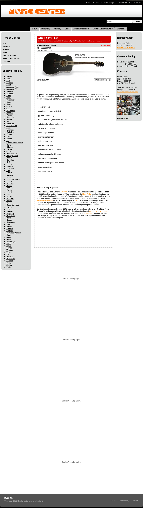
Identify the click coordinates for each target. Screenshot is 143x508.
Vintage (9, 250)
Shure (8, 235)
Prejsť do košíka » (126, 47)
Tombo (9, 248)
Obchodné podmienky (120, 501)
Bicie (67, 29)
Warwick (9, 256)
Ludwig (9, 181)
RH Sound (10, 216)
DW (8, 121)
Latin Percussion (13, 179)
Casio (8, 104)
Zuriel (8, 267)
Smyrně (64, 192)
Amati (8, 85)
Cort (8, 108)
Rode (8, 218)
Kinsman (10, 168)
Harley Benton (12, 156)
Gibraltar (10, 147)
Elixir (8, 128)
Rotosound (10, 222)
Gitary (34, 29)
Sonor (8, 237)
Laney (8, 177)
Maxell (9, 192)
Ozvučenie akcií (126, 2)
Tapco (8, 246)
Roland (9, 220)
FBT (8, 136)
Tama (8, 243)
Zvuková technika (81, 29)
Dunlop (9, 119)
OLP (8, 203)
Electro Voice (11, 126)
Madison (9, 183)
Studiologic (11, 241)
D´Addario (10, 111)
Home (88, 2)
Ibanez (9, 164)
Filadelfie (88, 213)
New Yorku (86, 194)
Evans (9, 134)
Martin (9, 190)
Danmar (9, 113)
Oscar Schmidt (12, 205)
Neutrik (9, 201)
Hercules (10, 160)
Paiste (9, 207)
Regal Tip (10, 213)
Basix (8, 98)
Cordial (9, 106)
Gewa (8, 145)
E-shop (96, 2)
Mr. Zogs (10, 198)
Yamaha (9, 261)
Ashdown (10, 93)
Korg (8, 171)
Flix (7, 141)
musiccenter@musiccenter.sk (127, 92)
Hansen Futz (11, 153)
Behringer (10, 100)
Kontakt (137, 2)
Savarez (9, 231)
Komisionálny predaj (109, 2)
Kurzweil (9, 173)
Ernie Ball (10, 132)
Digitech (9, 115)
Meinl (8, 194)
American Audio (12, 87)
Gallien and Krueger (14, 143)
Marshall (9, 188)
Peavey (9, 211)
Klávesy (57, 29)
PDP (8, 209)
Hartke (9, 158)
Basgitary (45, 29)
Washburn (10, 259)
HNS (8, 162)
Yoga (8, 263)
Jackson (9, 166)
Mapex (9, 186)
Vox (8, 254)
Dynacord (10, 123)
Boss (8, 102)
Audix (8, 96)
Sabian (9, 226)
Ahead (9, 76)
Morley (9, 196)
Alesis (8, 78)
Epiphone (10, 130)
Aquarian (10, 91)
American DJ (11, 89)
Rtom (8, 224)
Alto (8, 80)
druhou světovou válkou (99, 211)
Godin (8, 151)
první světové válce (44, 200)
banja (77, 200)
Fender (9, 138)
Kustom (9, 175)
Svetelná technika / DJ (103, 29)
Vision (8, 252)
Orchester (121, 29)
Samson (9, 228)
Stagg (8, 239)
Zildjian (9, 265)
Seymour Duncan (13, 233)
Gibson (9, 149)
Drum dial (10, 117)
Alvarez (9, 83)
